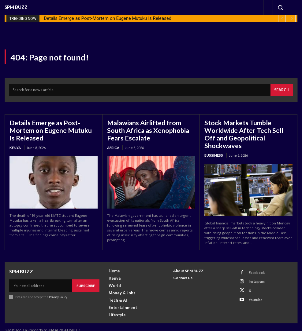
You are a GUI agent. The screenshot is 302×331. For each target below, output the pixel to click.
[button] (280, 7)
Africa (113, 145)
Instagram (255, 274)
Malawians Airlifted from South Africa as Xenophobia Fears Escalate (151, 128)
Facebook (255, 266)
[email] (41, 279)
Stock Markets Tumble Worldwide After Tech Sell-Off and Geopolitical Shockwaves (247, 128)
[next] (292, 18)
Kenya (14, 145)
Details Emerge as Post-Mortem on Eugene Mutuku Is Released (107, 18)
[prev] (282, 18)
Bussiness (213, 145)
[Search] (282, 89)
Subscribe (86, 279)
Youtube (254, 290)
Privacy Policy (58, 290)
